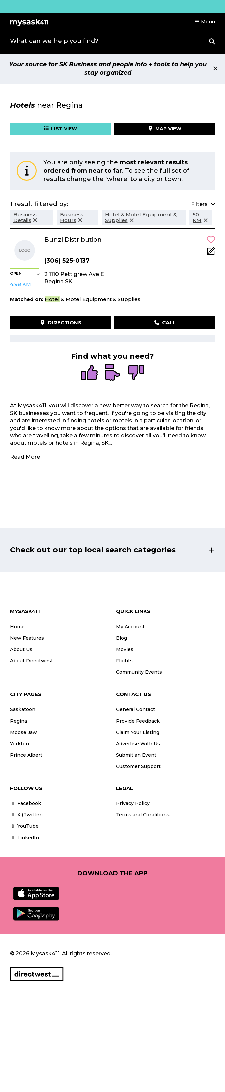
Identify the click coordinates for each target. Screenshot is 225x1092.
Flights (124, 661)
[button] (204, 21)
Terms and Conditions (143, 815)
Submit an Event (136, 755)
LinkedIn (24, 838)
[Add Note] (211, 253)
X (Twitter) (26, 815)
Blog (121, 638)
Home (17, 627)
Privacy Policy (133, 803)
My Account (130, 627)
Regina (18, 721)
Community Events (139, 672)
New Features (27, 638)
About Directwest (31, 661)
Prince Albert (26, 755)
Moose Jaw (23, 732)
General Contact (135, 709)
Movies (124, 649)
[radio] (89, 373)
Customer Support (138, 766)
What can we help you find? (54, 41)
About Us (21, 649)
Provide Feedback (138, 721)
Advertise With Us (138, 744)
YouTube (24, 826)
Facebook (25, 803)
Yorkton (19, 744)
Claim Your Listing (137, 732)
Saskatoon (22, 709)
